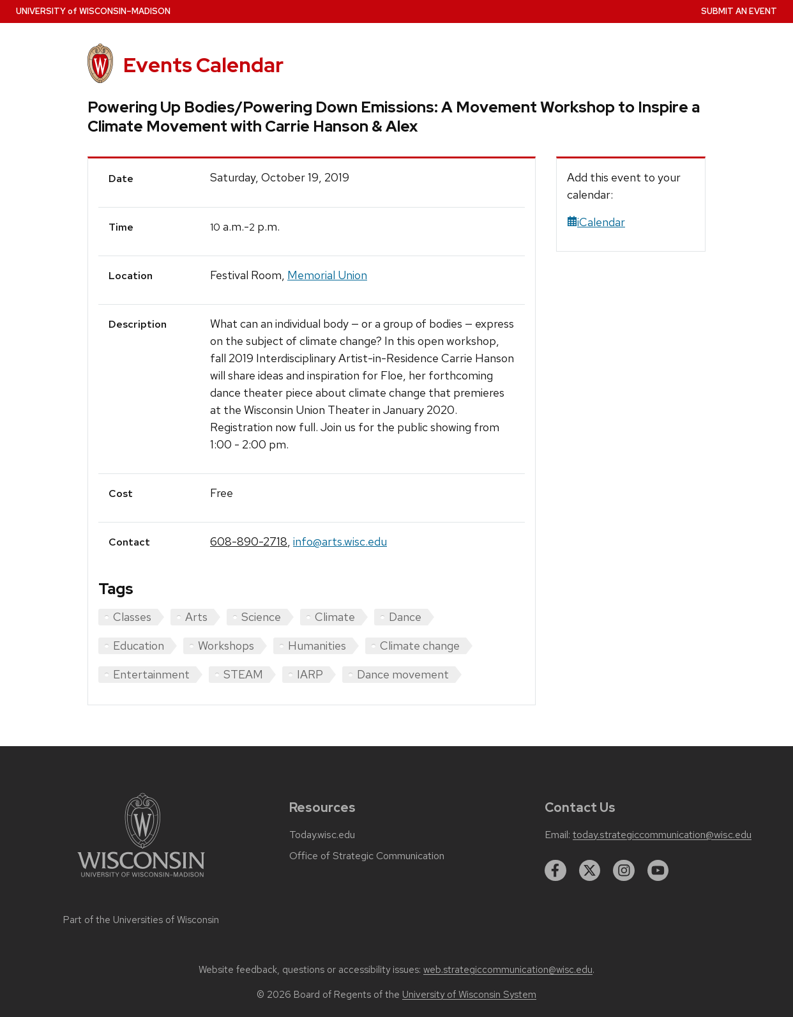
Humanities (317, 645)
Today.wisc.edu (322, 835)
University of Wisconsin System (469, 994)
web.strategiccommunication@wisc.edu (508, 969)
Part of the (141, 920)
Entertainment (151, 674)
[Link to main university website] (141, 879)
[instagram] (624, 871)
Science (261, 616)
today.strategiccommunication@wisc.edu (662, 835)
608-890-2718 (248, 541)
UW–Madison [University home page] (93, 11)
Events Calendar (203, 65)
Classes (132, 616)
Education (138, 645)
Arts (196, 616)
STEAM (243, 674)
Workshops (226, 645)
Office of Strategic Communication (366, 856)
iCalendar (596, 222)
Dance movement (403, 674)
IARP (310, 674)
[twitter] (590, 871)
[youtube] (658, 871)
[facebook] (555, 871)
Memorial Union (327, 275)
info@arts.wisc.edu (340, 541)
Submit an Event (739, 11)
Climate (335, 616)
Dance (405, 616)
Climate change (420, 645)
